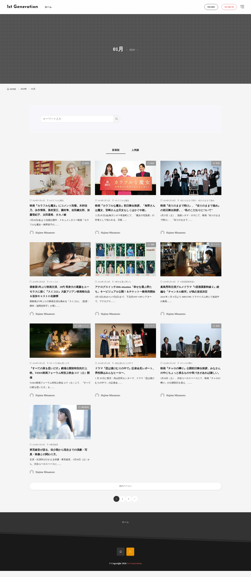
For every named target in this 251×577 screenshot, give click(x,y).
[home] (121, 558)
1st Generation (22, 7)
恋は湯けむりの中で (124, 368)
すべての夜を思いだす (60, 368)
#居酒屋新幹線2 (188, 287)
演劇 (152, 249)
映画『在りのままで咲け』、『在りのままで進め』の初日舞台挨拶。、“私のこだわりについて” (190, 210)
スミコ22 (54, 287)
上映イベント (83, 331)
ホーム (48, 7)
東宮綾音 (54, 449)
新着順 (112, 150)
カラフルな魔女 (57, 201)
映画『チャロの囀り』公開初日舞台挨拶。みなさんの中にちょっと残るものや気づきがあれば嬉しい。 (190, 377)
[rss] (130, 558)
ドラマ (217, 249)
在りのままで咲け (188, 201)
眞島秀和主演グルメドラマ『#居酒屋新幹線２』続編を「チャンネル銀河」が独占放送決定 (190, 296)
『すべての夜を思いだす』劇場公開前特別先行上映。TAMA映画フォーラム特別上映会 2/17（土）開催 (59, 377)
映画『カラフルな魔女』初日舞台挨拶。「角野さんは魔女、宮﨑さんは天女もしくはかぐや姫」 (125, 210)
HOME (13, 89)
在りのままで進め (206, 201)
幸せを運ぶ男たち (123, 287)
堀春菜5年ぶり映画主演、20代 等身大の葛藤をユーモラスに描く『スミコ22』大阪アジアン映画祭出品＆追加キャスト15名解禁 (59, 296)
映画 (87, 163)
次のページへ (125, 491)
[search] (116, 118)
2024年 (24, 89)
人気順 (139, 150)
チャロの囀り (187, 368)
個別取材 (85, 412)
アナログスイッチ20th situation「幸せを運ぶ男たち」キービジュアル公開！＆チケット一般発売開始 (125, 296)
